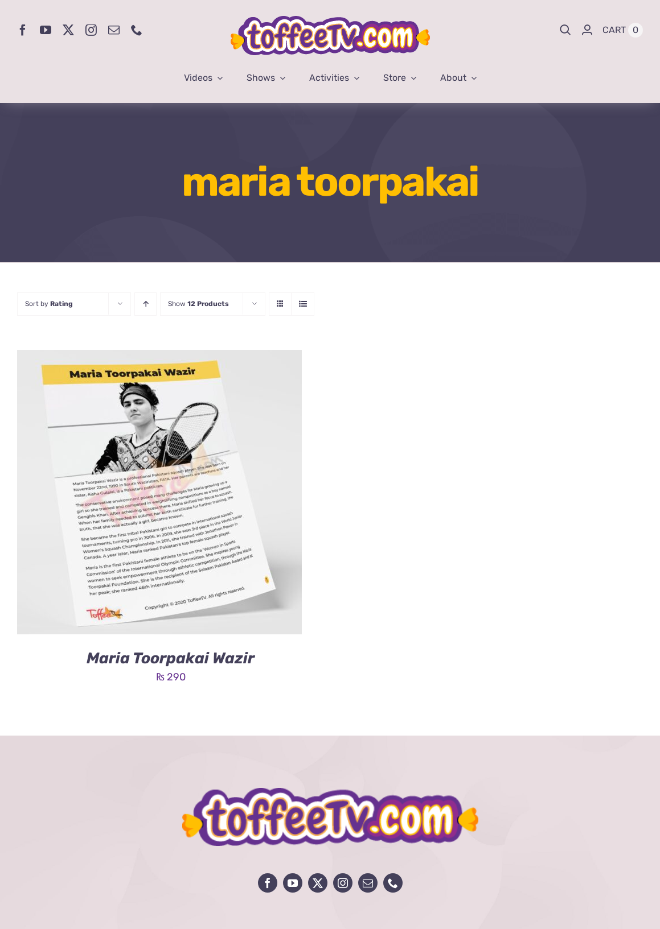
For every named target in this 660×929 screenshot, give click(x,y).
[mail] (114, 30)
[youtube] (45, 30)
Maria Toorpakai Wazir (171, 658)
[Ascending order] (145, 304)
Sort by (49, 304)
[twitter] (68, 30)
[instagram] (91, 30)
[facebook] (22, 30)
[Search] (565, 30)
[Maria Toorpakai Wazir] (159, 358)
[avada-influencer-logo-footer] (330, 793)
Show (198, 304)
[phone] (136, 30)
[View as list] (303, 304)
